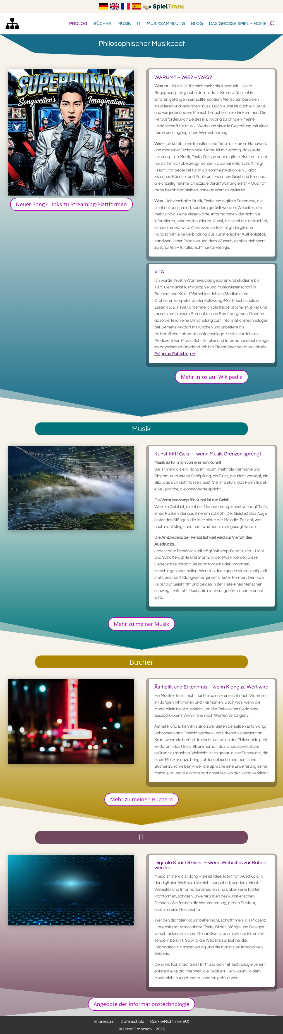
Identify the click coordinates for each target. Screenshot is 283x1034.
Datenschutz (132, 1022)
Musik (124, 23)
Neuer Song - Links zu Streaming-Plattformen (71, 204)
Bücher (102, 23)
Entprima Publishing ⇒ (174, 354)
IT (139, 23)
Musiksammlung (166, 23)
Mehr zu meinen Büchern (141, 799)
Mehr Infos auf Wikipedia (212, 376)
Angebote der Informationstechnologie (142, 1004)
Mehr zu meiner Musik (141, 624)
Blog (197, 23)
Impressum (104, 1022)
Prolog (78, 23)
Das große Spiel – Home (238, 23)
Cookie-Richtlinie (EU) (169, 1022)
